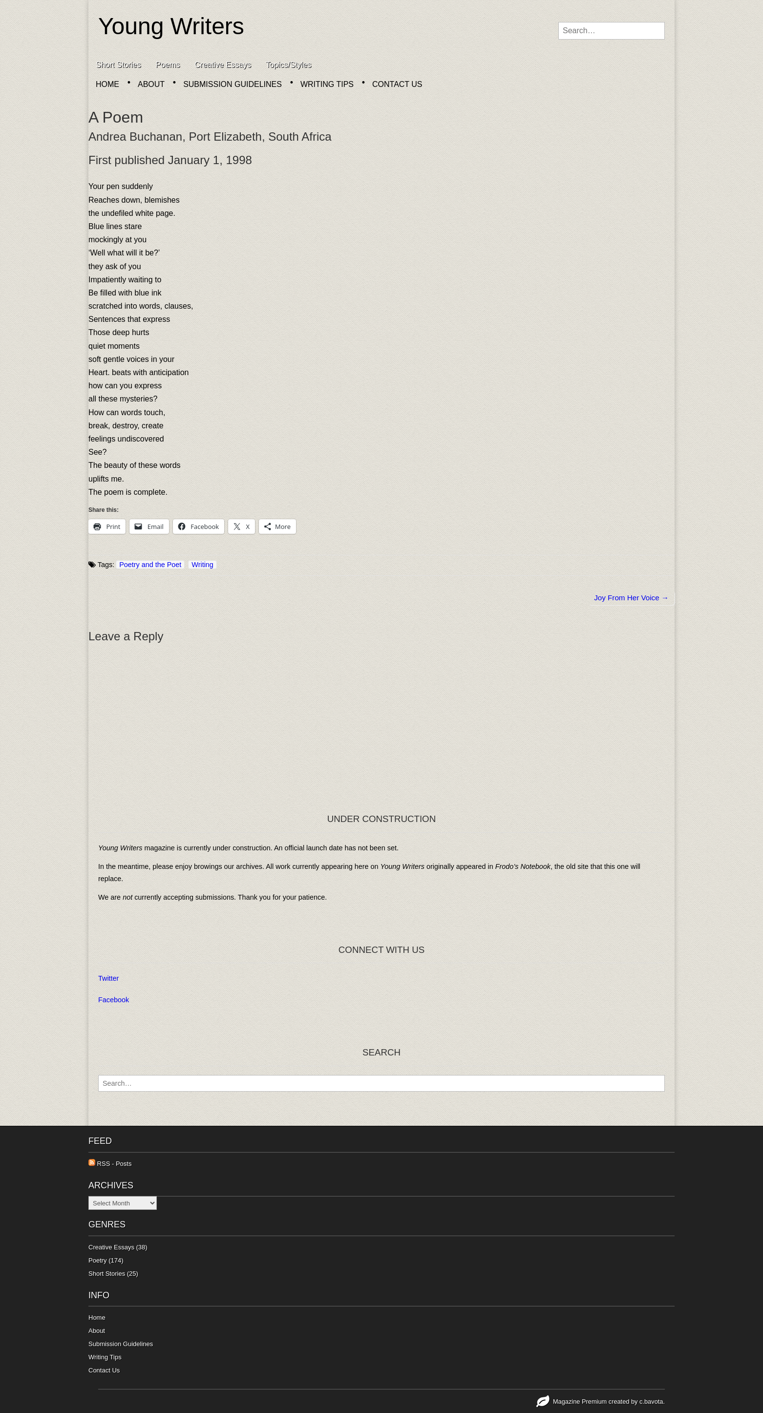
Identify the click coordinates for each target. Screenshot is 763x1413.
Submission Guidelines (232, 84)
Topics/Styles (288, 65)
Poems (167, 65)
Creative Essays (222, 65)
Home (107, 84)
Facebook (113, 1000)
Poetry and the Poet (150, 565)
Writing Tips (327, 84)
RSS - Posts (109, 1163)
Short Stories (118, 65)
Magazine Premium (580, 1401)
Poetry (97, 1260)
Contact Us (397, 84)
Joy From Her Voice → (631, 597)
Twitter (108, 978)
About (151, 84)
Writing (202, 565)
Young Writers (171, 26)
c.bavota (651, 1401)
